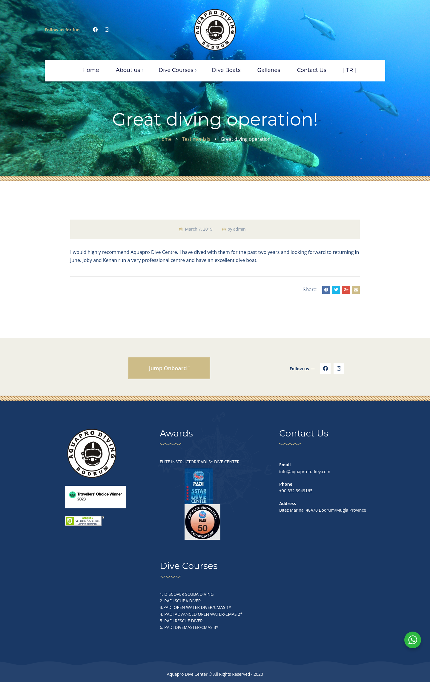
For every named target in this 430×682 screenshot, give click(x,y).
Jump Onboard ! (169, 368)
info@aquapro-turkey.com (304, 471)
